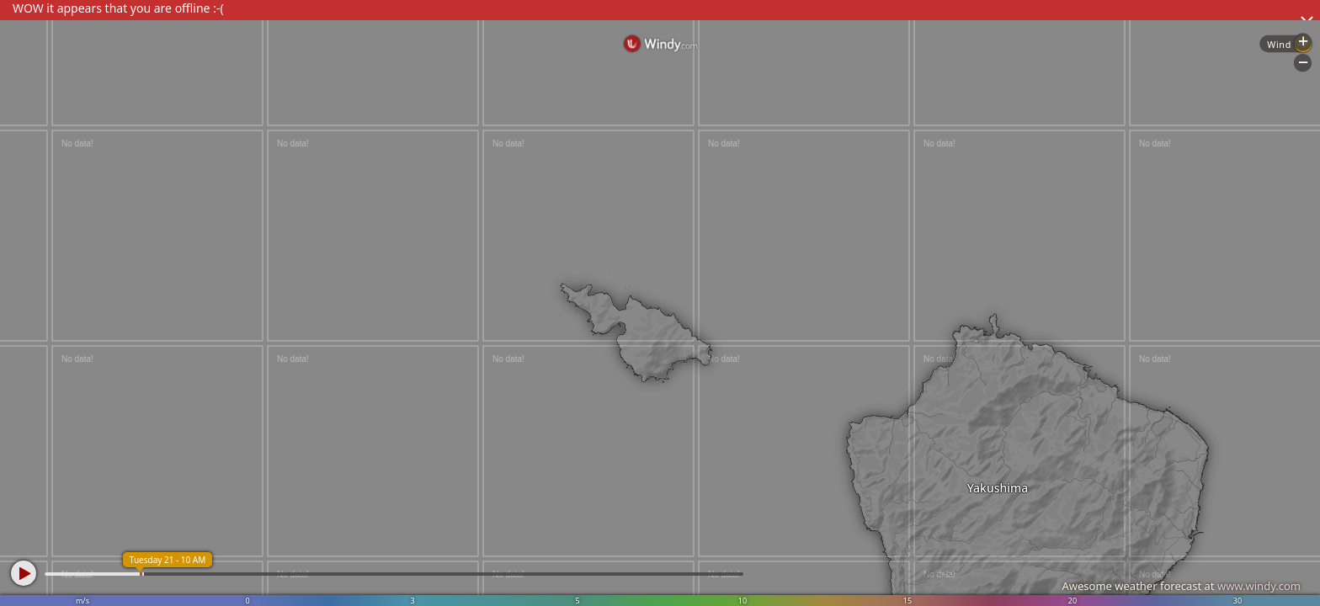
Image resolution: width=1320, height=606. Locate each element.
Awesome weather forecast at (1181, 585)
